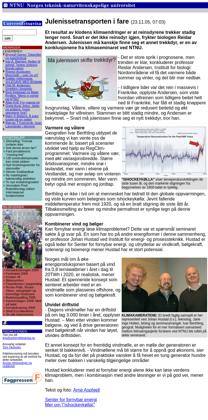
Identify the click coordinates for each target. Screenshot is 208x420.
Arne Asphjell (86, 390)
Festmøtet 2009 (17, 273)
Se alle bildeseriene (19, 314)
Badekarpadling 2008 (21, 297)
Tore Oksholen (12, 347)
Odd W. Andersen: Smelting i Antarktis (18, 87)
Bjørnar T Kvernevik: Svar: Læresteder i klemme (23, 124)
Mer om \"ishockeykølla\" (70, 404)
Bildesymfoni (15, 280)
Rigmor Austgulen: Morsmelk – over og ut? (21, 73)
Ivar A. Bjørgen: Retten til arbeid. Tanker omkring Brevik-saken (22, 65)
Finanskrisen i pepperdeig (24, 283)
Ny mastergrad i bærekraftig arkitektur (21, 176)
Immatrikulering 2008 (20, 307)
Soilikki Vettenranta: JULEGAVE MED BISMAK (23, 80)
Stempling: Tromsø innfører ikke (19, 142)
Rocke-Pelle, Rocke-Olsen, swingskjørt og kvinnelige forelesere (21, 290)
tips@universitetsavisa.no (19, 338)
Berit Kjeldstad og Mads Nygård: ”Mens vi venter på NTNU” (22, 95)
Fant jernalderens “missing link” (18, 153)
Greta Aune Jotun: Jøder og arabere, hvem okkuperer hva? (22, 109)
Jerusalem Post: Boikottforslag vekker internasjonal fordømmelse (20, 190)
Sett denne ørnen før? (21, 148)
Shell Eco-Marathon (20, 311)
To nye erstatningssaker (22, 182)
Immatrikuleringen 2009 (22, 270)
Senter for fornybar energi (71, 399)
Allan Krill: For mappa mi (22, 102)
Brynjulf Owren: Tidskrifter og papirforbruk (23, 56)
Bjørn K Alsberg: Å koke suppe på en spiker (21, 117)
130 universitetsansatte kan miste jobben (22, 159)
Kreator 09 (13, 277)
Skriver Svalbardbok (20, 171)
